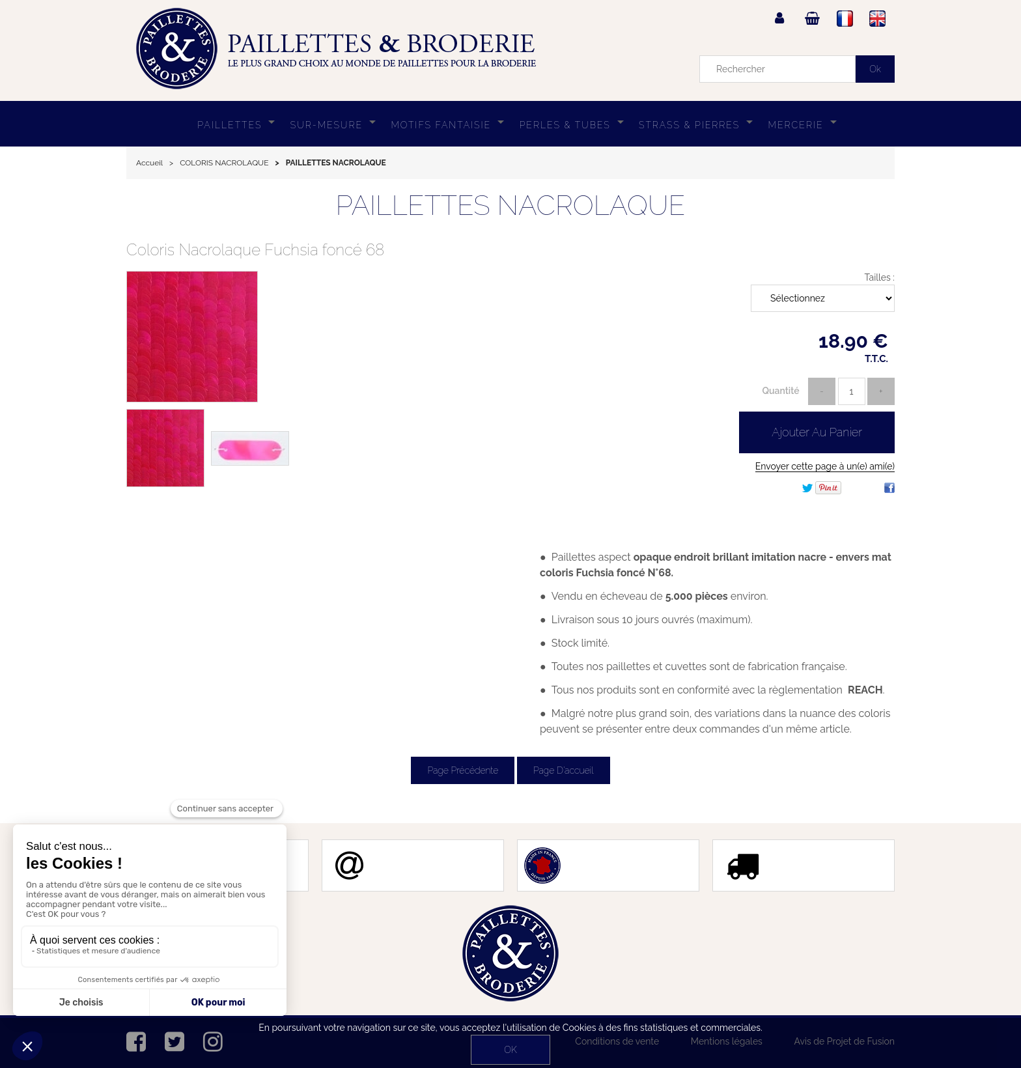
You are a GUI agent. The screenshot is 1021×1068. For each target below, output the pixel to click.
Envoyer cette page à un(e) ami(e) (825, 466)
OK (510, 1050)
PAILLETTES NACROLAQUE (511, 205)
